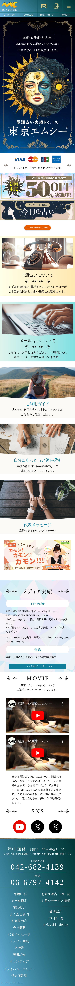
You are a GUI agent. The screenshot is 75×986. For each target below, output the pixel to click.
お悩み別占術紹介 (55, 925)
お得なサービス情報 (55, 901)
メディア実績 (19, 941)
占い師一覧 (56, 918)
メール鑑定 (19, 901)
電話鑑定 (19, 907)
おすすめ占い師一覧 (55, 894)
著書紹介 (19, 955)
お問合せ (66, 15)
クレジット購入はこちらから (37, 228)
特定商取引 (19, 976)
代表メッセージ (47, 15)
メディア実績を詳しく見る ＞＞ (37, 666)
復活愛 (19, 948)
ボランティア (19, 961)
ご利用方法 (28, 15)
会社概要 (19, 928)
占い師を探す (9, 15)
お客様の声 (19, 921)
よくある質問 (19, 914)
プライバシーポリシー (19, 969)
